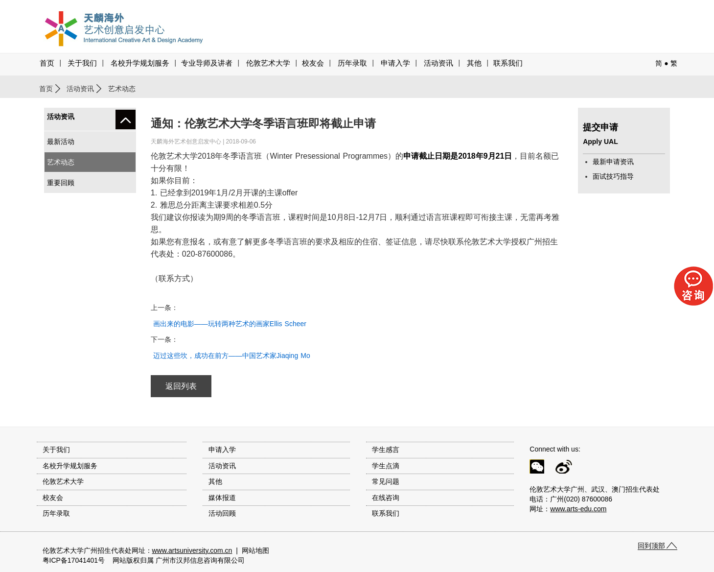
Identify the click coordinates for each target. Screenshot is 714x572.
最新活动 (60, 141)
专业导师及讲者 (206, 63)
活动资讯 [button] (438, 63)
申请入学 (395, 63)
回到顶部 (651, 545)
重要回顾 (60, 183)
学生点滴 (385, 466)
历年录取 (352, 63)
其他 (474, 63)
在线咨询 (385, 497)
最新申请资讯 (613, 162)
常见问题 (385, 481)
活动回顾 (222, 513)
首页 (47, 63)
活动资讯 (80, 89)
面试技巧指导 (613, 176)
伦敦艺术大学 (268, 63)
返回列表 (181, 386)
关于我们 (82, 63)
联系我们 (508, 63)
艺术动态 (60, 162)
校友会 (313, 63)
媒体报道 (222, 497)
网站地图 (255, 550)
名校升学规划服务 (140, 63)
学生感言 (385, 449)
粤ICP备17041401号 (74, 560)
